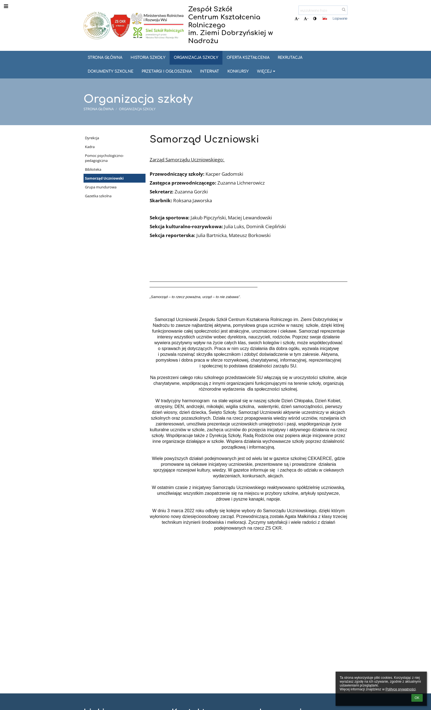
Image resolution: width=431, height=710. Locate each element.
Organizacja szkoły (137, 108)
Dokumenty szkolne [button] (110, 71)
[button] (325, 18)
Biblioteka (93, 169)
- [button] (306, 18)
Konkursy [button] (238, 71)
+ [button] (297, 18)
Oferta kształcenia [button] (248, 58)
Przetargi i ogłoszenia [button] (167, 71)
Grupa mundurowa (100, 187)
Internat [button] (209, 71)
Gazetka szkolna (98, 195)
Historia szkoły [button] (148, 58)
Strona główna (99, 108)
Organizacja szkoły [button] (196, 58)
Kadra (90, 146)
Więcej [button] (266, 71)
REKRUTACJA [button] (290, 58)
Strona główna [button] (105, 58)
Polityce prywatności (400, 689)
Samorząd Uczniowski (104, 178)
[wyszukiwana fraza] (322, 10)
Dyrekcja (92, 137)
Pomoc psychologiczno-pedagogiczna (104, 158)
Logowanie (340, 18)
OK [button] (417, 698)
